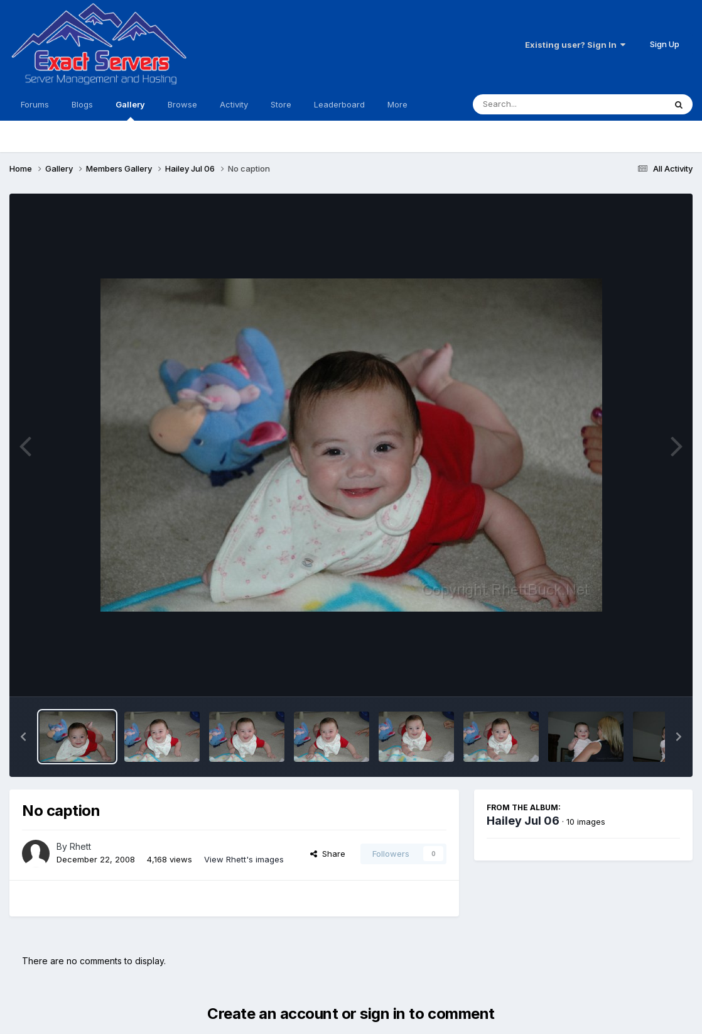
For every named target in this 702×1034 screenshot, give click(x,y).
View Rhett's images (244, 859)
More (397, 104)
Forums (35, 104)
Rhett (80, 846)
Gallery (130, 110)
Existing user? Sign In (575, 45)
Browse (182, 104)
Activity (234, 104)
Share (327, 854)
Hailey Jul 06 (523, 820)
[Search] (535, 104)
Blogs (82, 104)
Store (281, 104)
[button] (23, 737)
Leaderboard (339, 104)
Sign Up (664, 44)
